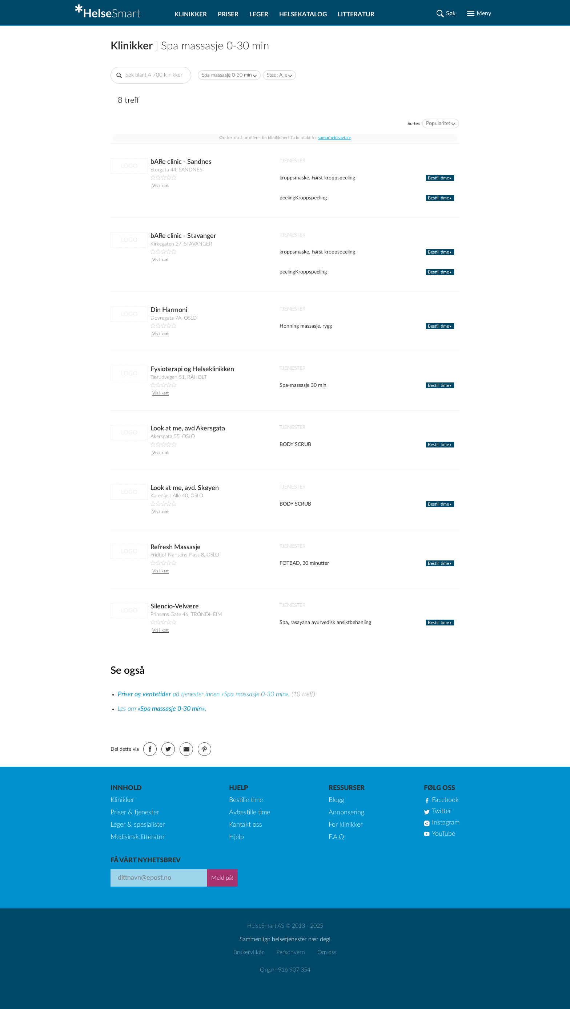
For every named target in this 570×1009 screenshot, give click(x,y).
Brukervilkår (248, 952)
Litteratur (356, 14)
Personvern (290, 952)
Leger (258, 14)
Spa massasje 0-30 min (227, 75)
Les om (162, 709)
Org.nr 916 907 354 (285, 970)
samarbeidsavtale (334, 137)
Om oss (327, 952)
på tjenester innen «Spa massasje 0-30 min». (205, 694)
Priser (228, 14)
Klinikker (190, 14)
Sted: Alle (277, 75)
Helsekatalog (303, 14)
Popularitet (438, 123)
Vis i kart (160, 185)
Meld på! (222, 878)
